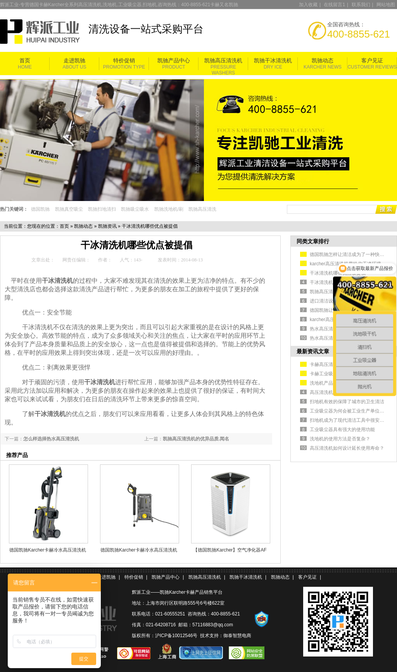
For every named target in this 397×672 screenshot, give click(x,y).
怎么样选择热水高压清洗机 (51, 439)
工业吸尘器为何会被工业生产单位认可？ (352, 411)
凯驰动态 (322, 61)
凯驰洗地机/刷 (168, 209)
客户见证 (372, 61)
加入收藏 (308, 4)
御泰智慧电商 (237, 635)
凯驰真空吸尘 (69, 209)
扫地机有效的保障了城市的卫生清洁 (347, 401)
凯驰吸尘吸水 (135, 209)
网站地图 (385, 4)
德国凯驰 (40, 209)
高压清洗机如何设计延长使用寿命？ (347, 448)
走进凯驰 (74, 61)
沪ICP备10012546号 (176, 635)
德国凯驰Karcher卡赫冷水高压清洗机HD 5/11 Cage (138, 550)
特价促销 (124, 61)
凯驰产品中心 (173, 61)
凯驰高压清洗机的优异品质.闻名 (196, 439)
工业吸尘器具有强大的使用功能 (342, 429)
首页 (24, 61)
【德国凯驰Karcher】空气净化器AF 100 (229, 550)
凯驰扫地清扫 (102, 209)
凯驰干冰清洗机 (273, 61)
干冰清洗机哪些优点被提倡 (338, 273)
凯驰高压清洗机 (223, 61)
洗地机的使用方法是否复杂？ (340, 439)
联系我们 (361, 4)
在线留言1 (334, 4)
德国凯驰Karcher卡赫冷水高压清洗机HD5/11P (47, 550)
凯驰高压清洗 (202, 209)
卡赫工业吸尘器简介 (331, 373)
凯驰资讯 (107, 226)
